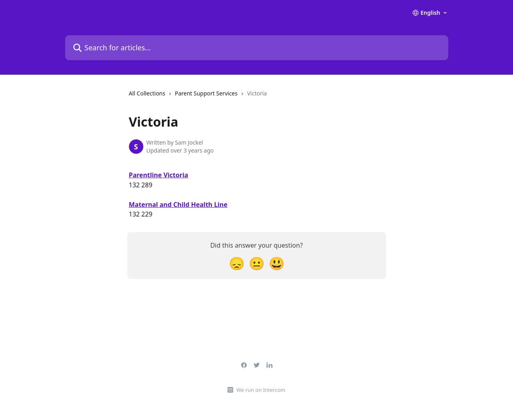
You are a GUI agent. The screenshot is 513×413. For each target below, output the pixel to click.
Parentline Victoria (158, 175)
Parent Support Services (206, 93)
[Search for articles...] (256, 47)
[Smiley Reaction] (277, 263)
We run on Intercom (260, 389)
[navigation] (198, 96)
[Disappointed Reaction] (237, 263)
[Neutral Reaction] (257, 263)
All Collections (147, 93)
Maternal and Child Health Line (178, 204)
